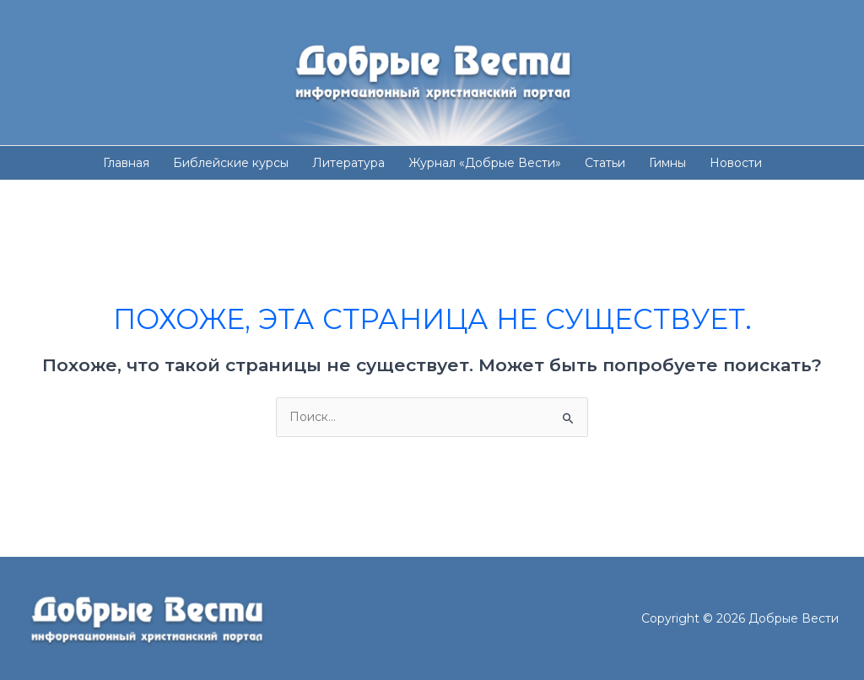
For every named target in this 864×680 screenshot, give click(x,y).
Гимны (667, 162)
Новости (736, 162)
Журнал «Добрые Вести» (484, 162)
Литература (348, 162)
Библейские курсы (231, 162)
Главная (126, 162)
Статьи (605, 162)
